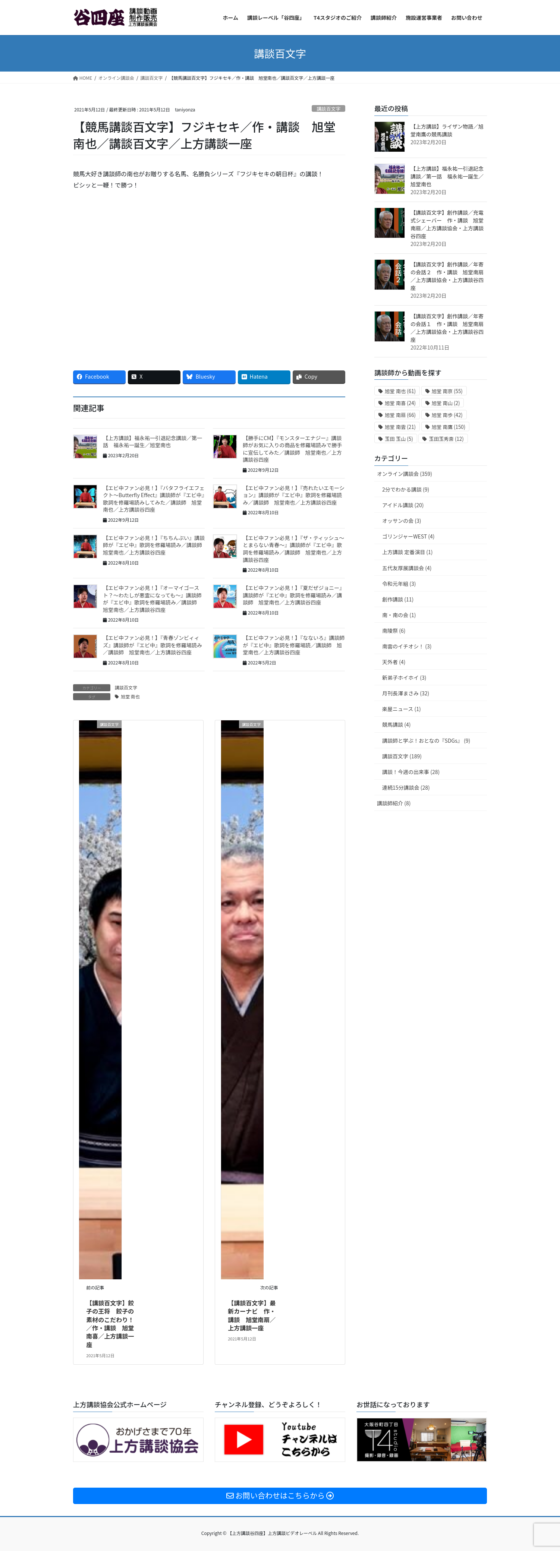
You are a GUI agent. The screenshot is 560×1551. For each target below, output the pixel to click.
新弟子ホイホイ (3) (404, 677)
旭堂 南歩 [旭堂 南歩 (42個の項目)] (447, 414)
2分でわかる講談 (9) (405, 489)
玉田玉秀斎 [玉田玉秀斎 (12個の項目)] (446, 438)
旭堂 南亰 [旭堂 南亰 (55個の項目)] (447, 391)
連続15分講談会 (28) (406, 787)
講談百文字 (328, 108)
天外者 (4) (393, 662)
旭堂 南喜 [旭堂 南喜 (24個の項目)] (400, 403)
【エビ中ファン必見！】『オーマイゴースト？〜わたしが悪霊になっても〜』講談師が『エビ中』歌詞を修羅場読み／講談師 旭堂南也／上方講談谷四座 (152, 598)
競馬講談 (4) (396, 724)
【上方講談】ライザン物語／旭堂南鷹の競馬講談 (447, 130)
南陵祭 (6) (393, 630)
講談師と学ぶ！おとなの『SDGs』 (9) (426, 740)
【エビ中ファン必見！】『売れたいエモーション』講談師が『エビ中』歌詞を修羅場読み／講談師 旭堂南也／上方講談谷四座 (294, 495)
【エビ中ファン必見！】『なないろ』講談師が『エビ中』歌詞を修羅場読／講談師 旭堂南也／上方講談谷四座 (294, 645)
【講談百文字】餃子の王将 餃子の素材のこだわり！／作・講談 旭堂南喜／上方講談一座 (110, 1323)
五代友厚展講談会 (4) (406, 568)
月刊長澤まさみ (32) (405, 693)
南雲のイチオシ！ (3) (406, 646)
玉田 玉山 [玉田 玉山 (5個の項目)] (399, 438)
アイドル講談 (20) (403, 505)
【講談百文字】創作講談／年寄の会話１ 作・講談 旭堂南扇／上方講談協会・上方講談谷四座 (447, 327)
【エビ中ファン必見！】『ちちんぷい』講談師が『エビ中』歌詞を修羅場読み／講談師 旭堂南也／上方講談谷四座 (155, 545)
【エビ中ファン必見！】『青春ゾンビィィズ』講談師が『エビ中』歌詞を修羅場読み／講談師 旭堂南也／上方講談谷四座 (152, 645)
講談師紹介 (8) (393, 803)
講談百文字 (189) (402, 756)
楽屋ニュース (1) (401, 709)
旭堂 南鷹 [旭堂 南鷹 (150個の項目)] (449, 426)
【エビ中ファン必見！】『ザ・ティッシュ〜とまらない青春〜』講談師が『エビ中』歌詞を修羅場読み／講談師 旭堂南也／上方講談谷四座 (293, 548)
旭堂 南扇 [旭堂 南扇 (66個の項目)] (400, 414)
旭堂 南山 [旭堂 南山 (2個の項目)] (446, 403)
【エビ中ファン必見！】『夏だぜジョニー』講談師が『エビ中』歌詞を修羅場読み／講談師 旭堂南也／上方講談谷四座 (294, 595)
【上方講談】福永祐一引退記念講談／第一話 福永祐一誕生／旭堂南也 (152, 441)
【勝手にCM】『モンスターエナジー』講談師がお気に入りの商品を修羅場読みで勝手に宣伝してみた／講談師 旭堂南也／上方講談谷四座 (292, 449)
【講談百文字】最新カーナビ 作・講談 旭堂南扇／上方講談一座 (252, 1315)
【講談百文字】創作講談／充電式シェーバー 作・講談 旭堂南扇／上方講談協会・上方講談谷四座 (447, 224)
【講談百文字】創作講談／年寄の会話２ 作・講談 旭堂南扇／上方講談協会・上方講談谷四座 (447, 275)
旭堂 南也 (130, 696)
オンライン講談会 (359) (404, 473)
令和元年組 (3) (399, 583)
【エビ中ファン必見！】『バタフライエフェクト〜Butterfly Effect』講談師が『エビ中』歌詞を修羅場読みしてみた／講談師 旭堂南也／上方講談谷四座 (154, 499)
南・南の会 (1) (399, 615)
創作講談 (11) (397, 599)
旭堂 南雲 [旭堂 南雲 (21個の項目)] (400, 426)
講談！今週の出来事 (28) (411, 772)
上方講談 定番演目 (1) (407, 552)
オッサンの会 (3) (401, 520)
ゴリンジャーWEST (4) (408, 536)
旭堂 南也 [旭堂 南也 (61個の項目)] (400, 391)
